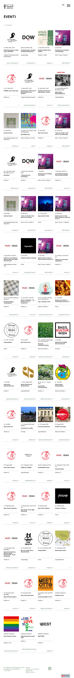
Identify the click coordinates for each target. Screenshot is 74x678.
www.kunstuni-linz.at (64, 314)
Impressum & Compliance (32, 669)
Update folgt (32, 439)
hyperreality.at (48, 230)
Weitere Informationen (63, 105)
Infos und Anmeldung (12, 63)
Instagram (49, 63)
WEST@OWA (65, 63)
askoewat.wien (65, 399)
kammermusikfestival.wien (45, 439)
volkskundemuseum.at (12, 399)
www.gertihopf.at (13, 314)
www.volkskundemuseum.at (29, 649)
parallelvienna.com (30, 480)
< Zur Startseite (8, 25)
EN (63, 5)
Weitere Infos (14, 188)
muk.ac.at (49, 105)
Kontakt (28, 667)
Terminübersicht (31, 63)
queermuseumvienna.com (11, 650)
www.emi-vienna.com (29, 399)
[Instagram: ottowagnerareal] (49, 668)
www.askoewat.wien (64, 439)
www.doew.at (31, 188)
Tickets (33, 146)
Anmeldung (15, 146)
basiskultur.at (65, 356)
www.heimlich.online (29, 272)
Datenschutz (29, 670)
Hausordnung (31, 672)
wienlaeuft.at (31, 567)
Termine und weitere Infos (45, 314)
